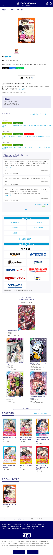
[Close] (50, 543)
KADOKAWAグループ (16, 526)
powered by (41, 206)
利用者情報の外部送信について (26, 528)
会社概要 (4, 524)
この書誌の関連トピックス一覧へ (38, 114)
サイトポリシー (6, 528)
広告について (21, 524)
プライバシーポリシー (37, 526)
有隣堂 (15, 233)
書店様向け (41, 524)
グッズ (28, 134)
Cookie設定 (14, 528)
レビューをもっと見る (40, 204)
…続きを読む (22, 89)
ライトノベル (7, 123)
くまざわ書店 (38, 222)
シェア (13, 68)
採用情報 (15, 524)
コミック (18, 123)
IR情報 (9, 524)
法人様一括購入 (6, 526)
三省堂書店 (15, 227)
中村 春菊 (8, 57)
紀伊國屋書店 (15, 222)
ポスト (6, 68)
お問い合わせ (26, 526)
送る (21, 68)
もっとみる (25, 408)
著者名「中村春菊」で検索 (40, 413)
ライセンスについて (32, 524)
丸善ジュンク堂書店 (37, 227)
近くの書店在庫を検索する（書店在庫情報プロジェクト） (26, 239)
